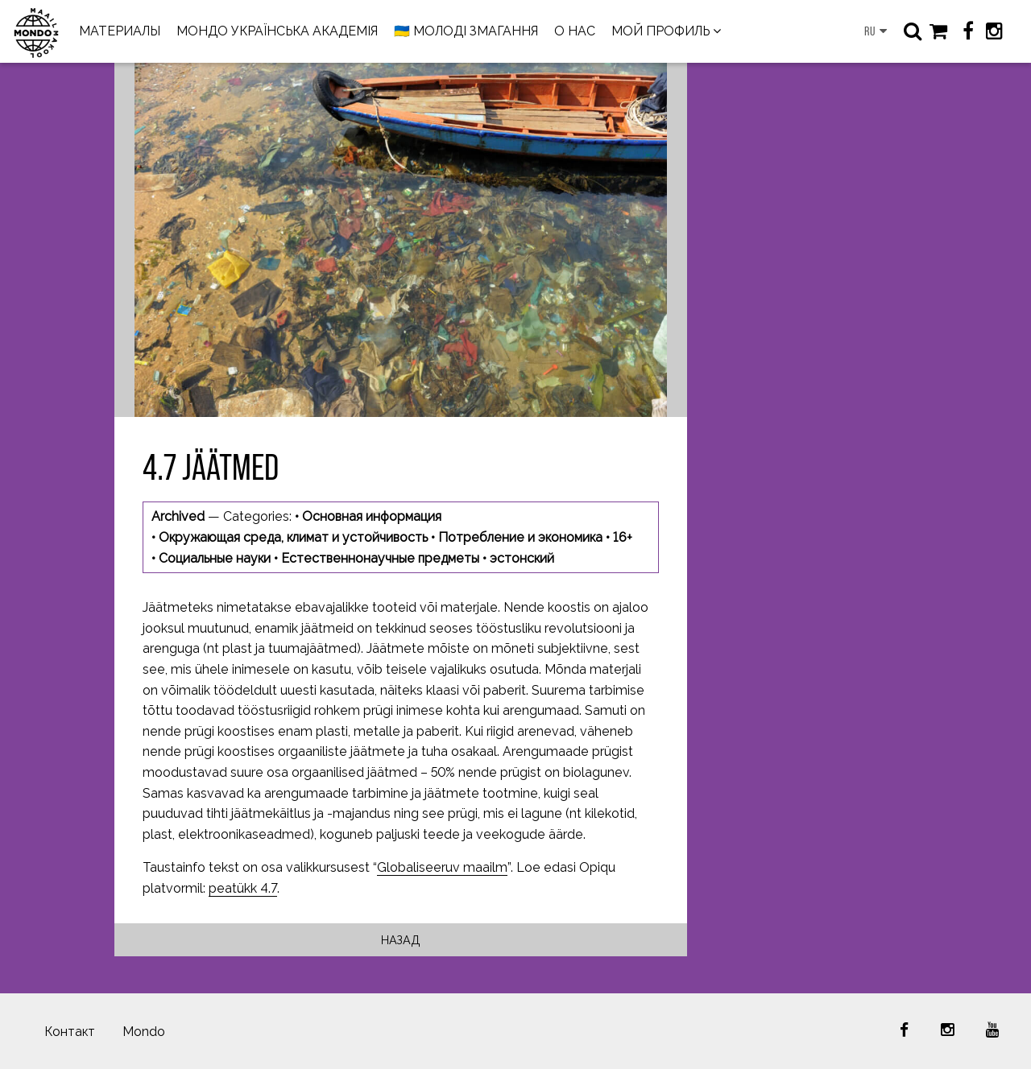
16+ (622, 537)
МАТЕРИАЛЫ (119, 31)
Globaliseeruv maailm (442, 867)
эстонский (522, 558)
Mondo (143, 1031)
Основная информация (371, 516)
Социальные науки (215, 558)
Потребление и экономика (520, 537)
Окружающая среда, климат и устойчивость (293, 537)
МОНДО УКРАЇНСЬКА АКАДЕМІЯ (277, 31)
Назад (400, 940)
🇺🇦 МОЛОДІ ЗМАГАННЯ (466, 31)
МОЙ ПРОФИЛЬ (660, 31)
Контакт (69, 1031)
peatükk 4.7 (243, 888)
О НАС (574, 31)
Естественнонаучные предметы (380, 558)
